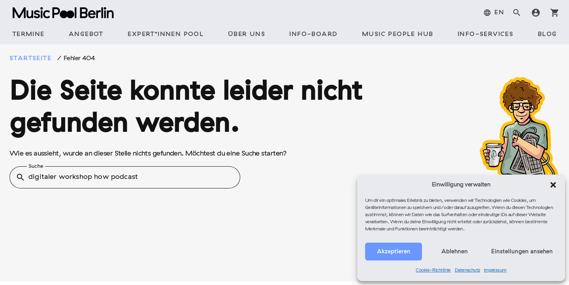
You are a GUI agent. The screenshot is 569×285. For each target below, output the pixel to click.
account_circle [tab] (536, 12)
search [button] (20, 177)
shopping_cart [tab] (555, 12)
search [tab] (517, 12)
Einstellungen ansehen (522, 252)
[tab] (493, 13)
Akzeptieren (394, 252)
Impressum (495, 270)
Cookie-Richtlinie (433, 270)
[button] (553, 185)
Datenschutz (467, 270)
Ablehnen (454, 252)
